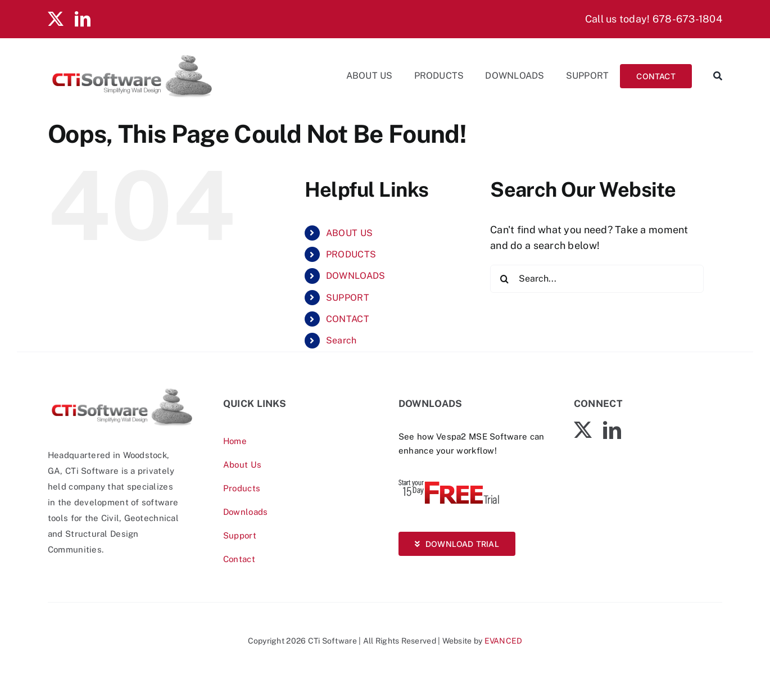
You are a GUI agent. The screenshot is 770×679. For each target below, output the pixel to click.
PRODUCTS (351, 254)
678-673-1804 (687, 19)
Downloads (245, 512)
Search (341, 340)
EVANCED (503, 640)
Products (241, 488)
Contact (239, 559)
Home (235, 441)
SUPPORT (347, 297)
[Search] (712, 76)
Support (239, 535)
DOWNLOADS (355, 275)
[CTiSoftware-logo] (122, 391)
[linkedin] (82, 19)
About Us (242, 464)
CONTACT (347, 319)
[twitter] (56, 19)
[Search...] (597, 279)
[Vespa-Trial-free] (449, 482)
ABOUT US (349, 233)
